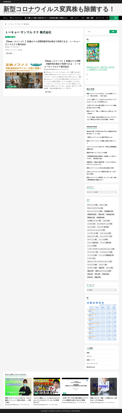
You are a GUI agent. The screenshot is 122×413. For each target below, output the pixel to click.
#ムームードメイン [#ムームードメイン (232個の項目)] (94, 211)
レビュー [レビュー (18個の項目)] (103, 265)
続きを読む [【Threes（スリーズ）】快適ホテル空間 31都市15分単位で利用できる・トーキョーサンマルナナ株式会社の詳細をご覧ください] (49, 92)
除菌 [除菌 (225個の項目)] (98, 277)
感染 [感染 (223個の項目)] (90, 271)
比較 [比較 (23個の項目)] (90, 274)
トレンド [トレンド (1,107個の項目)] (103, 239)
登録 (88, 353)
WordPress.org (91, 367)
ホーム (5, 18)
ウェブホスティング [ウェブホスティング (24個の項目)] (104, 224)
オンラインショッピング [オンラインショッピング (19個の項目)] (96, 230)
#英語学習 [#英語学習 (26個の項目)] (91, 214)
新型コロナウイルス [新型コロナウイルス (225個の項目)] (103, 271)
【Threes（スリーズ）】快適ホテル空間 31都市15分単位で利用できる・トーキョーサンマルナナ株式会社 (24, 76)
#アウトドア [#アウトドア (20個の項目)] (92, 205)
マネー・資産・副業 (87, 18)
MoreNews (76, 411)
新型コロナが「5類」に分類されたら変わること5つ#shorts (103, 399)
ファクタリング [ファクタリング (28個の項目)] (106, 252)
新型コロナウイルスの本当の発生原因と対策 (100, 168)
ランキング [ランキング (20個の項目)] (92, 265)
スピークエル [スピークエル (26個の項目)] (105, 233)
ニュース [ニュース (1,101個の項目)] (91, 246)
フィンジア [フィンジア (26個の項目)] (92, 255)
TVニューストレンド (16, 18)
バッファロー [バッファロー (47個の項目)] (92, 252)
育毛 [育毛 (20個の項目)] (97, 274)
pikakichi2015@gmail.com (51, 69)
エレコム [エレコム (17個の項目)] (91, 227)
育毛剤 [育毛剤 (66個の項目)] (105, 274)
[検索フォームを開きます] (107, 18)
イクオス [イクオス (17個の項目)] (91, 224)
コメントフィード (92, 363)
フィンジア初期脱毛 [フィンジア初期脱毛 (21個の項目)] (106, 255)
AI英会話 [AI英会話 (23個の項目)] (110, 214)
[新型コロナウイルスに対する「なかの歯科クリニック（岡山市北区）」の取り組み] (18, 387)
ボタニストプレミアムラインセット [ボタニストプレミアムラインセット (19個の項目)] (99, 261)
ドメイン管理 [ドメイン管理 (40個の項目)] (105, 243)
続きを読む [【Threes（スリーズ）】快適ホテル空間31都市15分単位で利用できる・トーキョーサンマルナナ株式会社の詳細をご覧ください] (10, 53)
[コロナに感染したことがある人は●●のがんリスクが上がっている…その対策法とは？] (46, 387)
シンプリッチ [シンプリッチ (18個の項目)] (92, 233)
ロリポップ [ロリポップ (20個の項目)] (92, 268)
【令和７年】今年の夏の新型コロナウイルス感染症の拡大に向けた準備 (75, 399)
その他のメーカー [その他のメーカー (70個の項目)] (94, 221)
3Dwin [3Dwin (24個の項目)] (101, 214)
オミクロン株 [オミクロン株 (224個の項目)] (103, 227)
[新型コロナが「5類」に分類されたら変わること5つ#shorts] (103, 387)
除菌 (8, 393)
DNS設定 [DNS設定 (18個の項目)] (91, 217)
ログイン (89, 356)
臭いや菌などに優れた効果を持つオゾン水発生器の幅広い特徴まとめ (46, 18)
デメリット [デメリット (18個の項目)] (92, 239)
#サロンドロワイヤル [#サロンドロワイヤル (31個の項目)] (95, 208)
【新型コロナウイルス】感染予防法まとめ (99, 137)
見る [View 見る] (113, 18)
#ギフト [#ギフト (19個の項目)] (103, 205)
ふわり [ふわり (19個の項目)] (106, 221)
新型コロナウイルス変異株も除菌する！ (59, 8)
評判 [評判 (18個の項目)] (90, 277)
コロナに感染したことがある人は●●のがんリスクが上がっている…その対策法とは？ (46, 400)
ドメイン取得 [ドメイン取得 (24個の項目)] (92, 243)
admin (8, 47)
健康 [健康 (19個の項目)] (101, 268)
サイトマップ (100, 18)
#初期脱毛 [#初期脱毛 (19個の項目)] (108, 211)
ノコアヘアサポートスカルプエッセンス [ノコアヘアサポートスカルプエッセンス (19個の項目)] (100, 249)
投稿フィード (91, 360)
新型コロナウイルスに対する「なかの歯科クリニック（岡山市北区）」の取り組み (18, 400)
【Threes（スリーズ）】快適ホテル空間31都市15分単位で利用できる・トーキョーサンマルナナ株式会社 (42, 43)
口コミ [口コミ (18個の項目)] (109, 268)
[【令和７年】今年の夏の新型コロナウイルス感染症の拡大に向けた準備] (75, 387)
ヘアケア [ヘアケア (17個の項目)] (91, 258)
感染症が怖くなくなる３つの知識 (97, 152)
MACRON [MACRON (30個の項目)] (100, 217)
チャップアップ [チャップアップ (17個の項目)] (106, 236)
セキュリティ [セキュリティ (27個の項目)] (92, 236)
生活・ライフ (74, 18)
